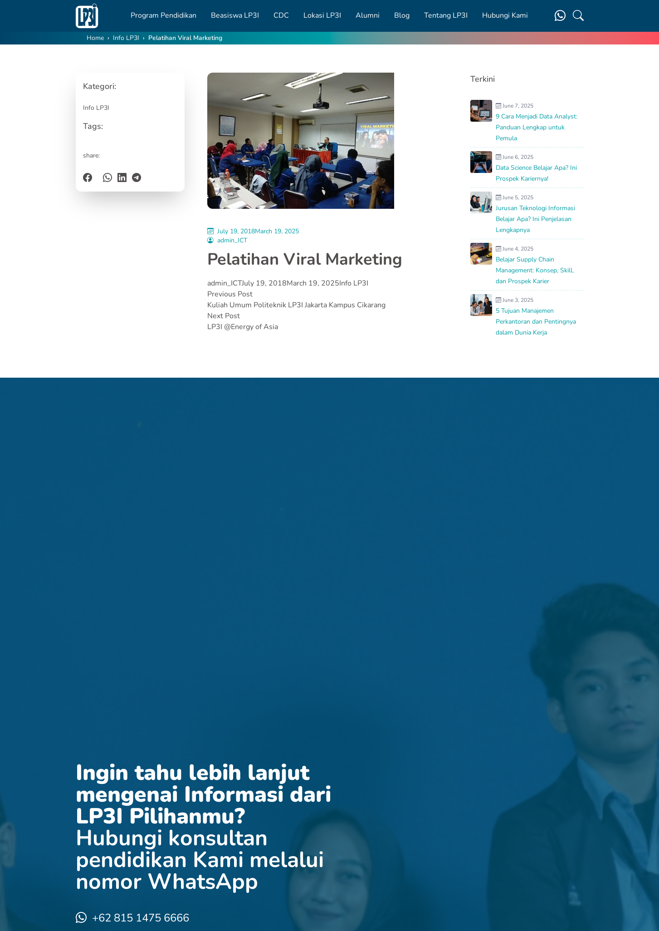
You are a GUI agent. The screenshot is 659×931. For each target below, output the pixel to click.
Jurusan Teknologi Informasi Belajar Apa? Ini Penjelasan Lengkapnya (535, 219)
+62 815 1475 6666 (132, 918)
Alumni (368, 15)
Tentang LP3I (446, 15)
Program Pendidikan (163, 15)
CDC (281, 15)
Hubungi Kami (505, 15)
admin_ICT (232, 240)
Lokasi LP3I (322, 15)
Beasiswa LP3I (235, 15)
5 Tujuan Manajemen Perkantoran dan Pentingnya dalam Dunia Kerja (536, 321)
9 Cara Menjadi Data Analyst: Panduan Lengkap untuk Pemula (536, 127)
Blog (402, 15)
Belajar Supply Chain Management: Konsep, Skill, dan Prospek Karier (535, 270)
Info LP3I (126, 38)
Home (95, 38)
